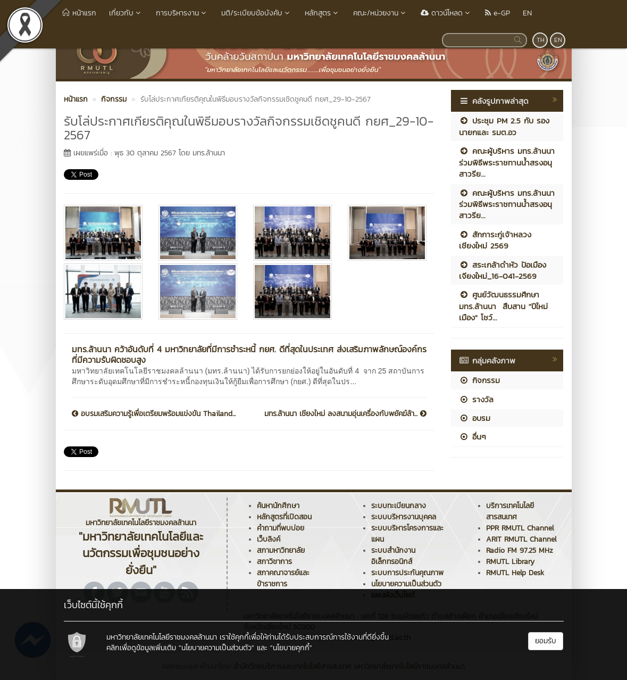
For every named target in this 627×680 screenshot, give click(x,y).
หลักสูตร (322, 13)
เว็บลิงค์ (268, 539)
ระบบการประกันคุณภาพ (407, 572)
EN (527, 13)
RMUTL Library (510, 561)
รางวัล (476, 399)
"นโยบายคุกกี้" (291, 647)
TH (541, 40)
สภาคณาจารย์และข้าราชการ (283, 578)
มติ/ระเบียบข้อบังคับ (256, 13)
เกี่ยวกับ (126, 13)
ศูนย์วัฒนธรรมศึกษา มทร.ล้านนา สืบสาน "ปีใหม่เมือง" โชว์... (503, 306)
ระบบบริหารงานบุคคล (403, 517)
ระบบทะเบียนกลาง (398, 505)
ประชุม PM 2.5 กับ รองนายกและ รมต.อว (504, 126)
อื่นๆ (472, 436)
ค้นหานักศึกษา (278, 505)
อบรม (474, 418)
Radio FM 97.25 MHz (519, 550)
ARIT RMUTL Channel (521, 539)
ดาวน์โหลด (446, 13)
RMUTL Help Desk (515, 572)
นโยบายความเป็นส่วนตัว (406, 584)
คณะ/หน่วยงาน (380, 13)
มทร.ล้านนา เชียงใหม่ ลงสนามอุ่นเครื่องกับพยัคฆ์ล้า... (345, 414)
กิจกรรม (479, 380)
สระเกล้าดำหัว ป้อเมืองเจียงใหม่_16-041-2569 (502, 270)
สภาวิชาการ (274, 561)
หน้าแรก (79, 13)
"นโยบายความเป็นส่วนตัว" (216, 647)
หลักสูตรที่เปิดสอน (284, 517)
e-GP (497, 13)
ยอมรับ (545, 640)
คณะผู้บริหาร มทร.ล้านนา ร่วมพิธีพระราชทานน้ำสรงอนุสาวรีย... (507, 162)
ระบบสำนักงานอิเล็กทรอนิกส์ (393, 556)
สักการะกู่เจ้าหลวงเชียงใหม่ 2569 (495, 240)
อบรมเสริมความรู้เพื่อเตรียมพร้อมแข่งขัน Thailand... (154, 414)
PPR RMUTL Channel (520, 528)
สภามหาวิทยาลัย (281, 550)
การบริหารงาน (182, 13)
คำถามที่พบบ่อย (280, 528)
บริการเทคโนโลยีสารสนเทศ (510, 511)
